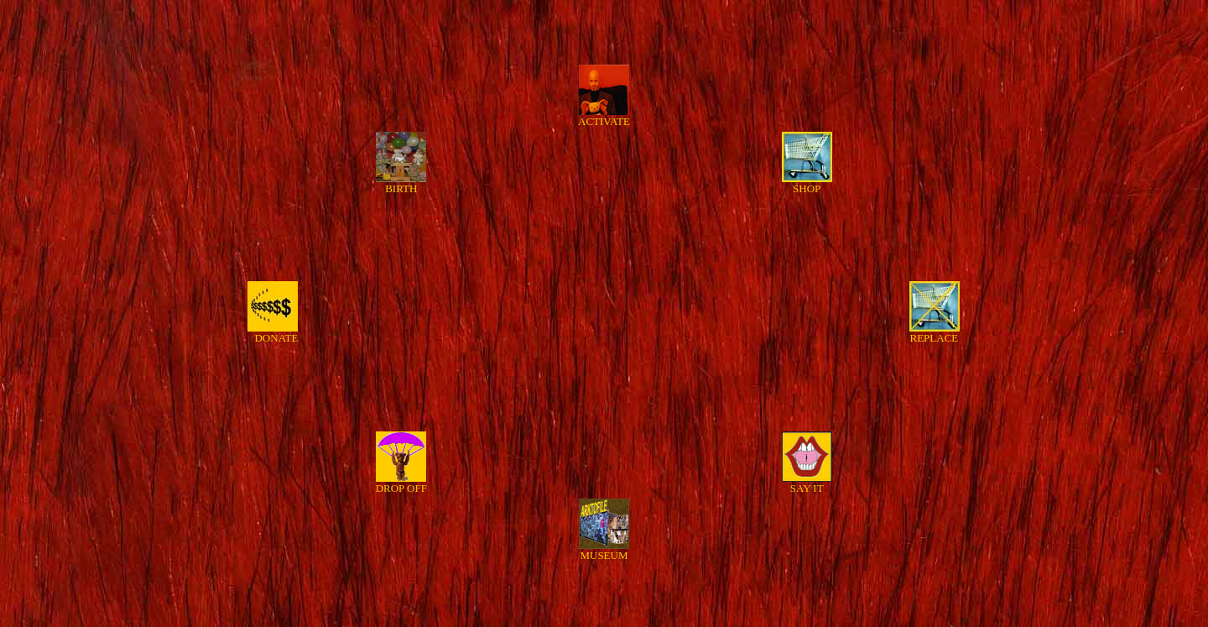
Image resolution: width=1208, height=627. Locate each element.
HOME (603, 615)
